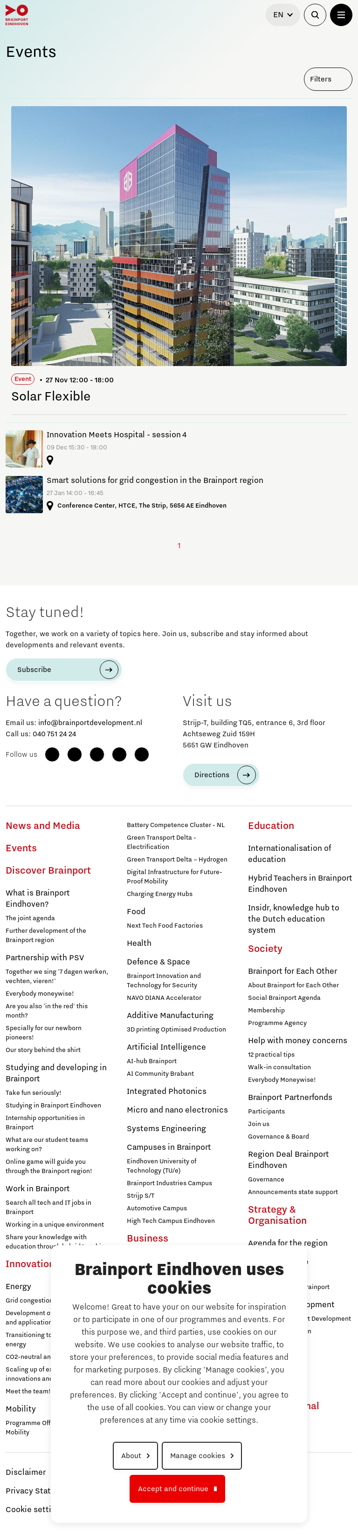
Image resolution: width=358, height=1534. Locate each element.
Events (21, 848)
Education (271, 826)
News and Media (43, 826)
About (131, 1456)
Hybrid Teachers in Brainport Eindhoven (300, 884)
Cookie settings (35, 1509)
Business (147, 1238)
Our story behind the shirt (43, 1050)
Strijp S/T (140, 1196)
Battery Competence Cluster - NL (176, 825)
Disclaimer (26, 1472)
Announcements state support (293, 1192)
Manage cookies (197, 1456)
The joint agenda (30, 918)
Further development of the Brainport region (46, 935)
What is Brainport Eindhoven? (38, 899)
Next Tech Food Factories (165, 926)
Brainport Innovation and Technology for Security (164, 980)
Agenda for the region (288, 1243)
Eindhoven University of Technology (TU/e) (161, 1166)
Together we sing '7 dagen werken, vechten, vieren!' (57, 976)
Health (139, 943)
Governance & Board (278, 1136)
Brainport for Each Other (292, 971)
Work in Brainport (38, 1189)
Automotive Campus (157, 1208)
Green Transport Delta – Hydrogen (177, 859)
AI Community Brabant (160, 1074)
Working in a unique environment (55, 1225)
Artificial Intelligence (166, 1047)
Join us (258, 1124)
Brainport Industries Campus (169, 1183)
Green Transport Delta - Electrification (161, 842)
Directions (211, 775)
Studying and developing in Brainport (56, 1073)
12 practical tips (271, 1055)
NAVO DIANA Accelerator (164, 998)
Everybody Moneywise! (282, 1080)
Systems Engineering (166, 1129)
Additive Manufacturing (170, 1015)
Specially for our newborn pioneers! (44, 1033)
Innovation (30, 1264)
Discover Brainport (48, 870)
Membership (266, 1010)
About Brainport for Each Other (293, 985)
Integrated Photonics (167, 1091)
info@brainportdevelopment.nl (90, 723)
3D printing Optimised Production (176, 1029)
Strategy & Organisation (277, 1215)
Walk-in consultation (279, 1067)
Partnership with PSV (45, 958)
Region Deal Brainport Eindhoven (288, 1160)
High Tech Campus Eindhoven (171, 1221)
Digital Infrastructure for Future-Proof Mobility (174, 877)
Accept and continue (173, 1489)
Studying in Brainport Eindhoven (53, 1105)
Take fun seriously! (34, 1093)
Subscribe (34, 669)
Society (265, 949)
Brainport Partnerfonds (290, 1097)
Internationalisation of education (289, 854)
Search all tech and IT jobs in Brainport (48, 1207)
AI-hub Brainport (152, 1061)
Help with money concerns (297, 1040)
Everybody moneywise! (40, 994)
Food (136, 911)
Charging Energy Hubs (160, 894)
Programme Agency (277, 1023)
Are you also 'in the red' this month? (47, 1011)
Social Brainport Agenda (284, 998)
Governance (266, 1179)
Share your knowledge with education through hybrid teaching (57, 1242)
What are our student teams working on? (47, 1144)
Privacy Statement (40, 1491)
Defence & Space (158, 962)
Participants (266, 1111)
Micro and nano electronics (177, 1110)
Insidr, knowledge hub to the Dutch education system (293, 919)
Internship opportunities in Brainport (45, 1122)
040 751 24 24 (54, 734)
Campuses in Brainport (169, 1147)
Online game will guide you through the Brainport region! (49, 1166)
